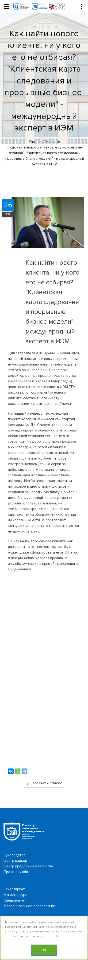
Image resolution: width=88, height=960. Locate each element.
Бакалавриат (14, 889)
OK (44, 950)
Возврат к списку (44, 783)
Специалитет (15, 900)
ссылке (54, 931)
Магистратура (15, 894)
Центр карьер (15, 860)
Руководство (15, 855)
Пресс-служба (16, 871)
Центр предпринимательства (28, 866)
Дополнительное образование (29, 906)
